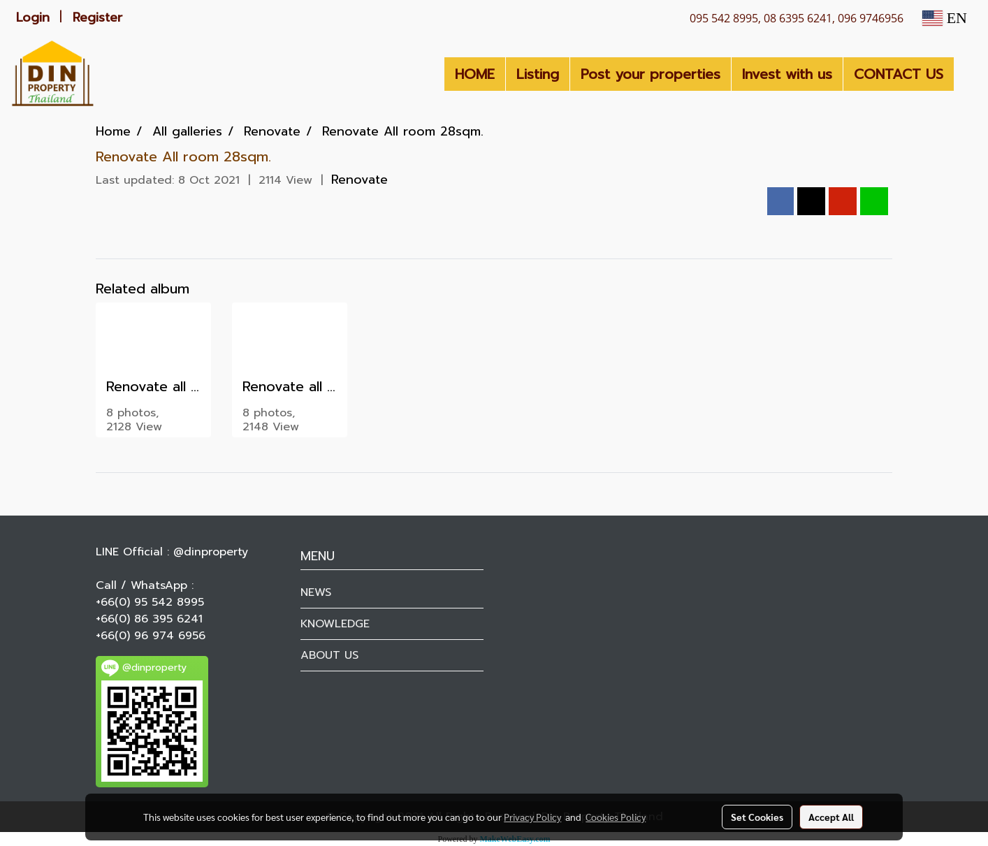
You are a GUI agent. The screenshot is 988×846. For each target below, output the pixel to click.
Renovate (359, 179)
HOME (475, 74)
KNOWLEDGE (335, 623)
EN (944, 18)
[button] (966, 74)
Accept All (831, 816)
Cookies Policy (616, 816)
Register (97, 17)
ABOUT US (329, 655)
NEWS (315, 592)
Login (33, 17)
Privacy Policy (532, 816)
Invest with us (787, 74)
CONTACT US (898, 74)
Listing (537, 74)
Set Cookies (757, 816)
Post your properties (650, 74)
